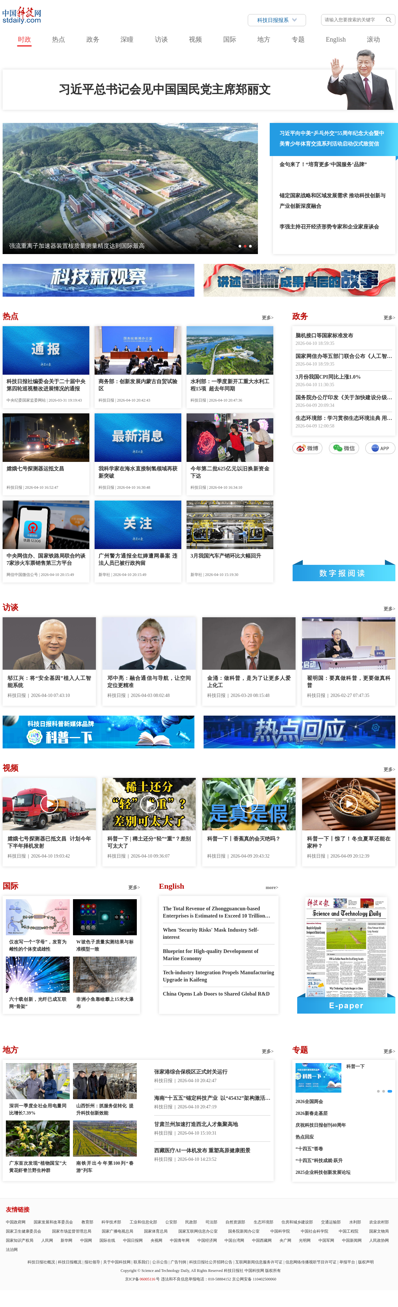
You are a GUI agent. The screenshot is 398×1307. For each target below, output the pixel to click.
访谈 (161, 39)
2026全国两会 (309, 1101)
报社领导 (92, 1262)
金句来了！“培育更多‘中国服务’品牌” (323, 164)
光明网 (305, 1240)
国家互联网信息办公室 (198, 1231)
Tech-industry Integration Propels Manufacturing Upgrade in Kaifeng (218, 976)
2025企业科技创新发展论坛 (323, 1172)
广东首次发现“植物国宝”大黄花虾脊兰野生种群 (37, 1167)
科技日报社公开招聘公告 (210, 1262)
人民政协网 (379, 1240)
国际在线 (107, 1240)
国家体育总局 (156, 1231)
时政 (24, 39)
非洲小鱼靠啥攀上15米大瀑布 (105, 1003)
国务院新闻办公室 (244, 1231)
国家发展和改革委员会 (53, 1222)
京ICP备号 (142, 1279)
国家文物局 (379, 1231)
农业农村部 (379, 1222)
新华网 (66, 1240)
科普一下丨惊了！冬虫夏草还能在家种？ (348, 842)
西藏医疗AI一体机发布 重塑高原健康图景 (202, 1150)
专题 (298, 39)
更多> (268, 317)
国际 (229, 39)
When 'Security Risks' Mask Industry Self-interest (211, 933)
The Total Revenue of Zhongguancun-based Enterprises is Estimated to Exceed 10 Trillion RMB (214, 913)
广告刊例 (178, 1262)
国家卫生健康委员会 (23, 1231)
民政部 (191, 1222)
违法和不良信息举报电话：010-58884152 (196, 1279)
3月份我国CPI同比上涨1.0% (328, 377)
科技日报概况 (69, 1262)
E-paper (346, 1005)
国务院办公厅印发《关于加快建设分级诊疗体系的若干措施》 (344, 398)
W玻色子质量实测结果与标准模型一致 (105, 946)
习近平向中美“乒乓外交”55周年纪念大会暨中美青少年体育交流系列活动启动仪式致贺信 (332, 138)
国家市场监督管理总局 (71, 1231)
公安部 (171, 1222)
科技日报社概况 (41, 1262)
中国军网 (326, 1240)
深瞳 (127, 39)
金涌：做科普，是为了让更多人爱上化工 (249, 681)
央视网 (156, 1240)
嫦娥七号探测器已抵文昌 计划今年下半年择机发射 (49, 842)
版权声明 (366, 1262)
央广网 (285, 1240)
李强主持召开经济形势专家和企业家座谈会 (329, 226)
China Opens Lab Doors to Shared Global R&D (216, 994)
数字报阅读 (344, 573)
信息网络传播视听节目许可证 (310, 1262)
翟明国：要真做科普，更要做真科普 (348, 681)
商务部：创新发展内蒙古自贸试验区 (138, 385)
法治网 (12, 1249)
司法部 (211, 1222)
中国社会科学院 (314, 1231)
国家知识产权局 (19, 1240)
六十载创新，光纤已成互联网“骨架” (37, 1003)
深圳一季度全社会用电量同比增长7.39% (37, 1109)
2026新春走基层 (312, 1113)
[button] (240, 246)
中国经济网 (207, 1240)
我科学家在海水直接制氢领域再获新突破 (138, 472)
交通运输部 (331, 1222)
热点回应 (305, 1137)
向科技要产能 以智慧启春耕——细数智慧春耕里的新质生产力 (89, 246)
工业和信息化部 (143, 1222)
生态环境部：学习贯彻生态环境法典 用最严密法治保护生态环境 (344, 418)
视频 (195, 39)
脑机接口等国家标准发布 (324, 335)
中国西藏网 (262, 1240)
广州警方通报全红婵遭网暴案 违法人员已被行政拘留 (138, 559)
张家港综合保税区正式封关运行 (190, 1072)
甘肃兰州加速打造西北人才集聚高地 (196, 1124)
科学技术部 (111, 1222)
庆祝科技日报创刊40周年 (321, 1125)
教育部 (87, 1222)
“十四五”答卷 (309, 1148)
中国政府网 (16, 1222)
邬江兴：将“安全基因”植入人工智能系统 (49, 681)
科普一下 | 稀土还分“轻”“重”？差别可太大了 (149, 842)
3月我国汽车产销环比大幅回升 (225, 556)
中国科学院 (280, 1231)
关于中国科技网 (117, 1262)
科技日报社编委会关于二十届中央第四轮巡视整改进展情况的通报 (46, 385)
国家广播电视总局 (117, 1231)
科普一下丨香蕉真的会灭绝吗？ (243, 839)
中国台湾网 (234, 1240)
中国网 (86, 1240)
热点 (58, 39)
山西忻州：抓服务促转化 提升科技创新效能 (105, 1109)
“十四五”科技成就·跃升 (319, 1160)
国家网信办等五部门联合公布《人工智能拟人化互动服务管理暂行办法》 (344, 356)
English (336, 39)
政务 (93, 39)
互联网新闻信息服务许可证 (258, 1262)
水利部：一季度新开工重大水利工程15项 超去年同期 (229, 385)
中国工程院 (348, 1231)
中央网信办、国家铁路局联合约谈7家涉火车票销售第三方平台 (46, 559)
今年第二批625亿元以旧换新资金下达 (229, 472)
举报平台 (347, 1262)
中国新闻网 (352, 1240)
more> (272, 887)
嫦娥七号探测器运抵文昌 (35, 468)
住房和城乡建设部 (297, 1222)
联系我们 (141, 1262)
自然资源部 (235, 1222)
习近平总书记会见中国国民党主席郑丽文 (165, 89)
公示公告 (160, 1262)
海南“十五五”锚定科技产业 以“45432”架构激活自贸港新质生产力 (212, 1098)
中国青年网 (180, 1240)
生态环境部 (263, 1222)
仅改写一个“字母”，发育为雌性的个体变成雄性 (37, 946)
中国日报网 (133, 1240)
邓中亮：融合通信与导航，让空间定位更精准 (149, 681)
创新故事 (355, 1066)
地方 (263, 39)
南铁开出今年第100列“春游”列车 (105, 1167)
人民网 (47, 1240)
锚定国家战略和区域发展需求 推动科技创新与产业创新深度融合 (333, 201)
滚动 (373, 39)
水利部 (355, 1222)
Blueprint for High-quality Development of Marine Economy (211, 954)
